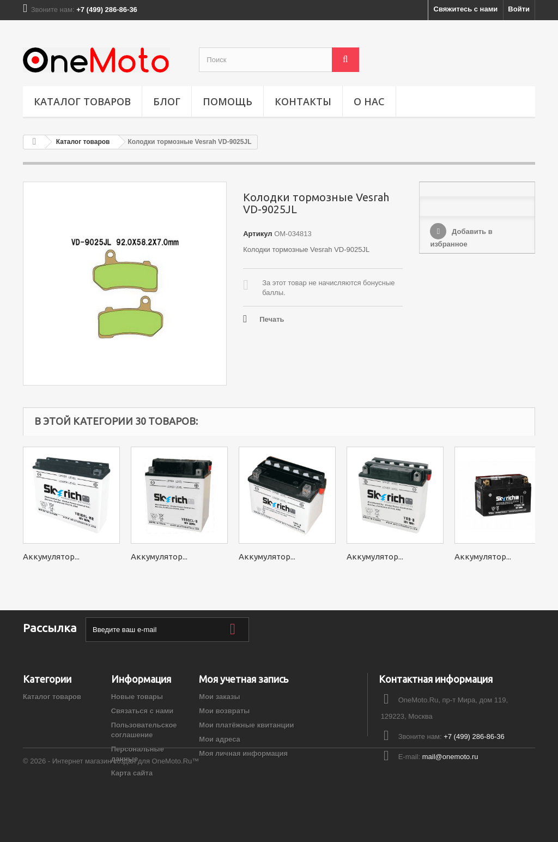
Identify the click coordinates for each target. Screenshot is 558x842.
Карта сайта (132, 773)
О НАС (369, 101)
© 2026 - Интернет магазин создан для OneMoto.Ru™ (111, 812)
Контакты (303, 101)
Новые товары (137, 697)
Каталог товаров (82, 101)
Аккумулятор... (51, 556)
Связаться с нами (142, 711)
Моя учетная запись (243, 678)
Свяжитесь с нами (466, 9)
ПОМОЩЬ (227, 101)
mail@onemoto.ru (450, 757)
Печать (271, 319)
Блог (166, 101)
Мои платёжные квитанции (246, 725)
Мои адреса (219, 739)
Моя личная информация (243, 753)
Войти (519, 9)
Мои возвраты (224, 711)
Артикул (257, 234)
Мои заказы (219, 697)
